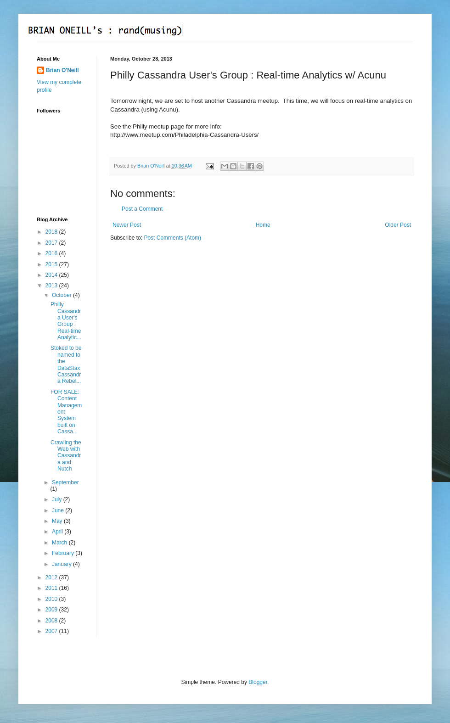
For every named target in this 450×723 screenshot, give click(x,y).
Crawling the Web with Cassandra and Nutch (66, 455)
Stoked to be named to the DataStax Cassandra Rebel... (66, 364)
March (60, 542)
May (58, 521)
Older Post (398, 225)
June (58, 510)
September (65, 482)
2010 (52, 599)
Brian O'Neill (62, 70)
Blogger (257, 682)
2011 (52, 588)
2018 (52, 232)
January (62, 564)
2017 (52, 243)
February (63, 553)
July (57, 499)
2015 (52, 264)
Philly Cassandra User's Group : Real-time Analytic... (66, 321)
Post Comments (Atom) (172, 238)
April (58, 531)
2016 (52, 253)
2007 (52, 631)
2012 (52, 577)
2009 (52, 609)
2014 (52, 275)
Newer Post (126, 225)
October (62, 295)
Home (263, 225)
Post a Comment (142, 209)
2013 (52, 285)
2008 (52, 620)
